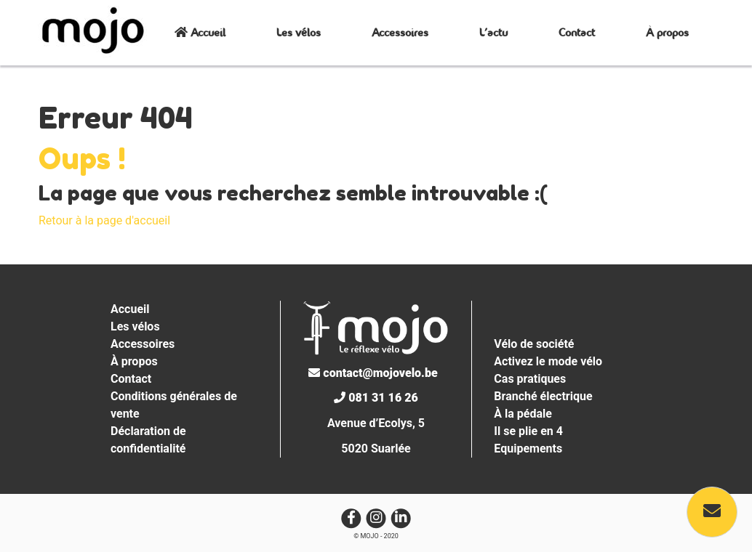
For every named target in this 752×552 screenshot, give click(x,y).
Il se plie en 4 (528, 431)
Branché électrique (543, 396)
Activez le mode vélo (548, 361)
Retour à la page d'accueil (104, 220)
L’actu (493, 32)
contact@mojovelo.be (372, 373)
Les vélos (298, 32)
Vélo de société (534, 344)
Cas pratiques (530, 379)
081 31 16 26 (375, 398)
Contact (577, 32)
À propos (667, 32)
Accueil (200, 32)
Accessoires (400, 32)
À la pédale (523, 414)
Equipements (528, 448)
